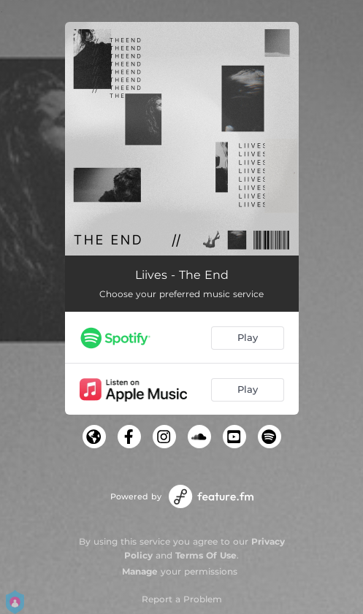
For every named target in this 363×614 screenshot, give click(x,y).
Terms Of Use (206, 555)
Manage (140, 571)
